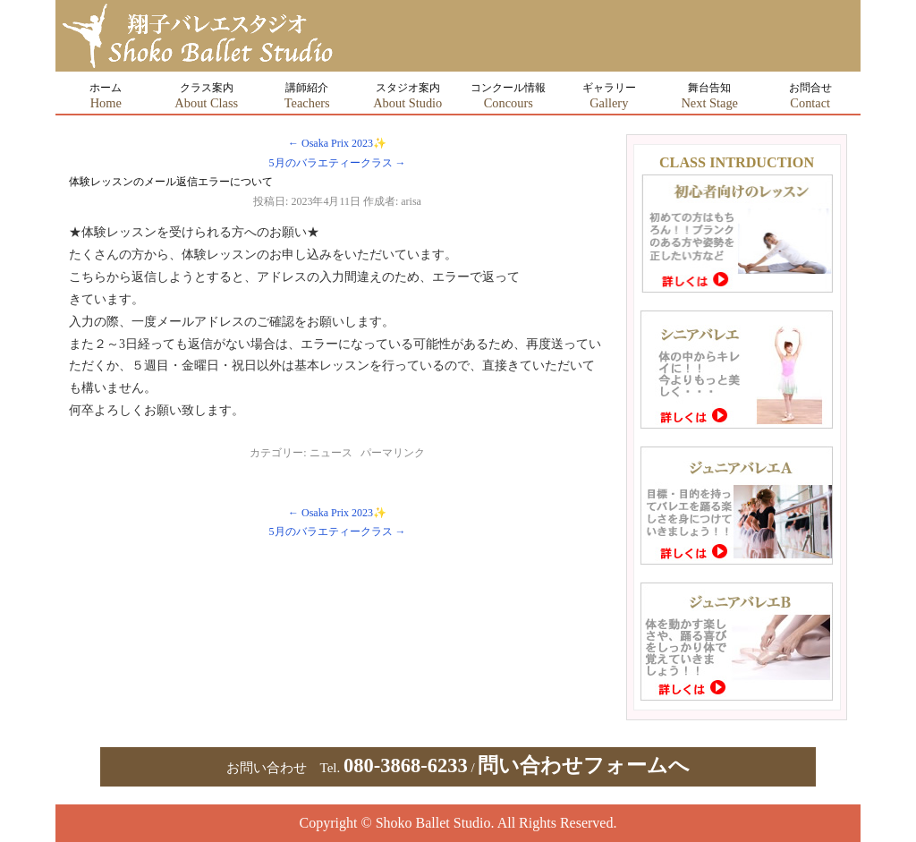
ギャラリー (609, 95)
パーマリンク (392, 453)
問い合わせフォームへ (584, 765)
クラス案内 (206, 95)
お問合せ (810, 95)
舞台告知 (709, 95)
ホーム (105, 95)
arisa (411, 201)
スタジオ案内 (407, 95)
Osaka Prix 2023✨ (337, 143)
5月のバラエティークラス (337, 163)
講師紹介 (307, 95)
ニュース (331, 453)
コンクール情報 (508, 95)
